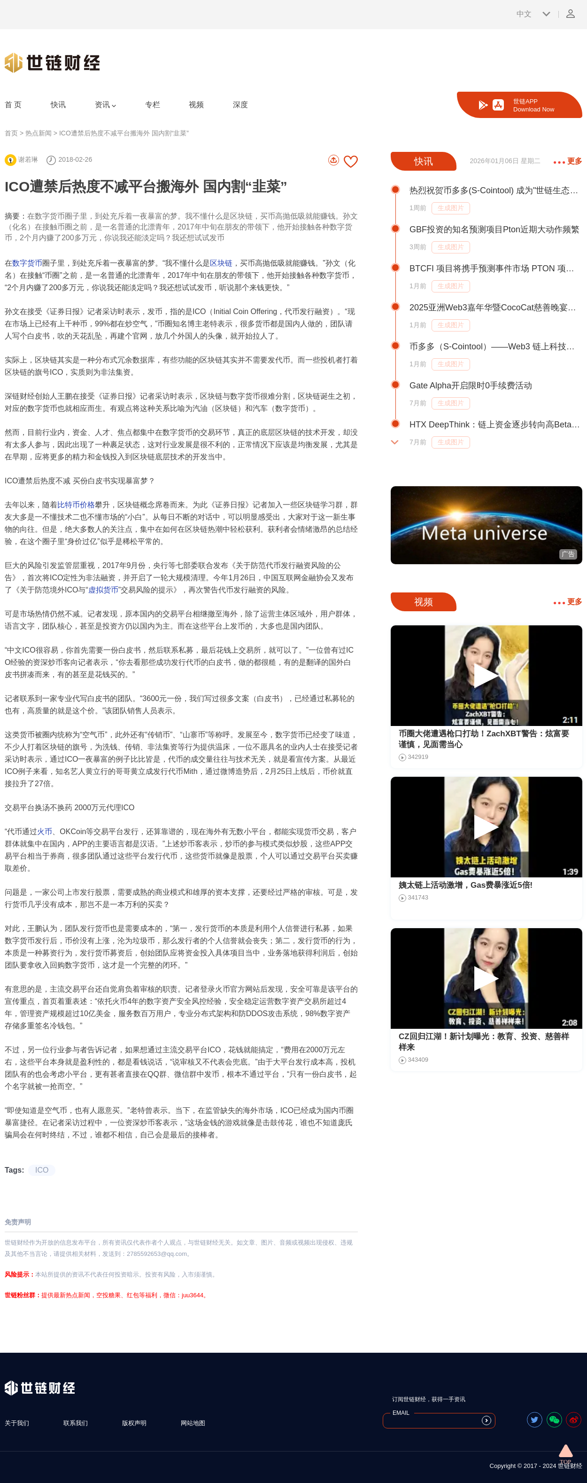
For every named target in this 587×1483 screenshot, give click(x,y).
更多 (568, 161)
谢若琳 (21, 159)
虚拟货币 (103, 590)
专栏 (152, 105)
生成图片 (451, 208)
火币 (44, 832)
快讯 (58, 105)
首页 (11, 133)
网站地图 (193, 1423)
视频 (196, 105)
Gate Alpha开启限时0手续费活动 (470, 385)
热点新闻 (38, 133)
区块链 (221, 263)
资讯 (105, 105)
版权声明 (134, 1423)
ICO (41, 1170)
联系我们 (75, 1423)
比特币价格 (76, 505)
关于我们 (17, 1423)
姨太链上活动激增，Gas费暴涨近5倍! (466, 885)
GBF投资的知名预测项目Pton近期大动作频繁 (494, 229)
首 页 (13, 105)
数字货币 (27, 263)
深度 (240, 105)
